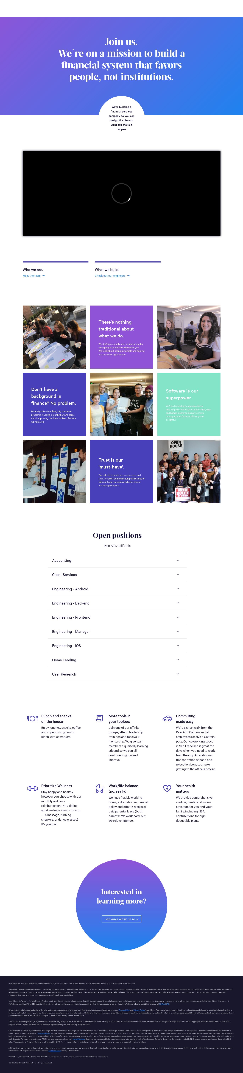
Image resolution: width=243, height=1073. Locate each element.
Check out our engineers (113, 275)
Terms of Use (124, 1010)
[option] (54, 744)
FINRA (161, 1004)
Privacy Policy (139, 1010)
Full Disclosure (55, 1050)
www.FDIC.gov (79, 1039)
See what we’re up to (122, 919)
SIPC (167, 1004)
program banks (44, 1033)
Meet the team (34, 275)
